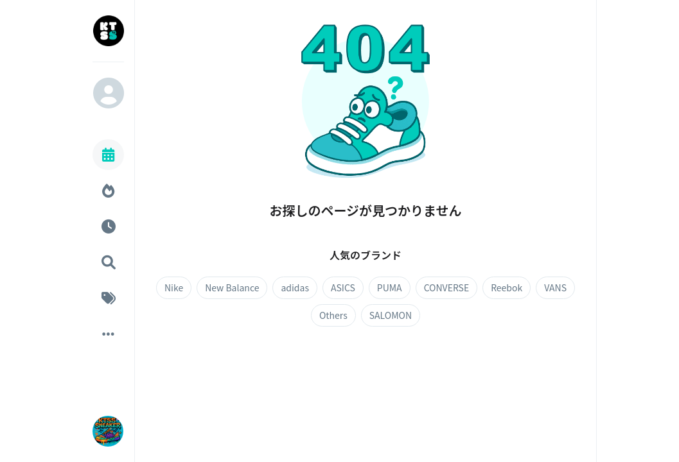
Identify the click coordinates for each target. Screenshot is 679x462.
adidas (295, 287)
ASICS (343, 287)
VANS (555, 287)
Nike (173, 287)
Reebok (506, 287)
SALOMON (390, 315)
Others (333, 315)
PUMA (389, 287)
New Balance (232, 287)
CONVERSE (447, 287)
